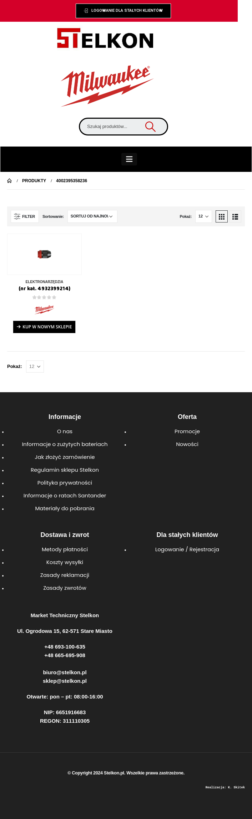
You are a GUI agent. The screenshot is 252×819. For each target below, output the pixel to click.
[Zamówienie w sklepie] (92, 216)
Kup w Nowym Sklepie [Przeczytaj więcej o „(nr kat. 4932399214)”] (47, 327)
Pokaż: (186, 216)
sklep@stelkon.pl (65, 681)
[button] (123, 11)
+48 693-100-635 (64, 647)
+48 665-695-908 (64, 655)
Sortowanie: (53, 216)
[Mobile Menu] (129, 159)
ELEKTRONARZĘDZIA (45, 282)
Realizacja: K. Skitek (225, 787)
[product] (44, 254)
